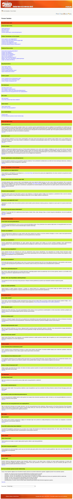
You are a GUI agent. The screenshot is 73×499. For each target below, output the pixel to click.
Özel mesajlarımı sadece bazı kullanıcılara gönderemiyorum (13, 90)
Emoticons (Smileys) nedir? (7, 69)
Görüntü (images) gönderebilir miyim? (9, 70)
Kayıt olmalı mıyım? (5, 29)
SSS (58, 13)
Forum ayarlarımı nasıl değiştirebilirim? (9, 39)
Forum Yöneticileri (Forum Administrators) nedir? (11, 78)
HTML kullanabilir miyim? (7, 67)
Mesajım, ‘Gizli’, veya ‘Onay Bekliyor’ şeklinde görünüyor (13, 58)
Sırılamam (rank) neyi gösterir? (8, 41)
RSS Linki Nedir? (5, 98)
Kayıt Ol (66, 13)
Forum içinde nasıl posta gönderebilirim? (10, 51)
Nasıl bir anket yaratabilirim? (7, 56)
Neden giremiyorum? (6, 28)
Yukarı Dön (3, 142)
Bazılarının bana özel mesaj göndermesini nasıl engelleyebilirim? (14, 91)
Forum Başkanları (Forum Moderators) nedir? (11, 79)
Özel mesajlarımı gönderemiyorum (8, 89)
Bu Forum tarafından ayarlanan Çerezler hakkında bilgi (12, 115)
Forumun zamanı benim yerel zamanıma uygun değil (12, 40)
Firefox (4, 213)
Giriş (70, 13)
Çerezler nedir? (5, 114)
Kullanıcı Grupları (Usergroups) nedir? (9, 81)
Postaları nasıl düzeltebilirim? (7, 53)
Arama (61, 13)
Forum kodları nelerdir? (6, 66)
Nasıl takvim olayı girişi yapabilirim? (9, 107)
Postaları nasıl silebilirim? (7, 52)
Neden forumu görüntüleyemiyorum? (9, 57)
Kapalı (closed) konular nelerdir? (8, 71)
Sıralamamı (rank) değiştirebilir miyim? (9, 42)
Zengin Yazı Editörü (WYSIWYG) (8, 59)
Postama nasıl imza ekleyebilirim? (8, 54)
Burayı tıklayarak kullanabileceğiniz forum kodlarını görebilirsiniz (47, 301)
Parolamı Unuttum (5, 31)
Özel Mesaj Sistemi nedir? (7, 87)
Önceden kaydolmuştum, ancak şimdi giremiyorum (12, 32)
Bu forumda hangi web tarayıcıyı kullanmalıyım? (11, 44)
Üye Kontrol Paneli (29, 173)
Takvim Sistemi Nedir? (6, 106)
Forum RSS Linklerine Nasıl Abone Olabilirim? (11, 99)
